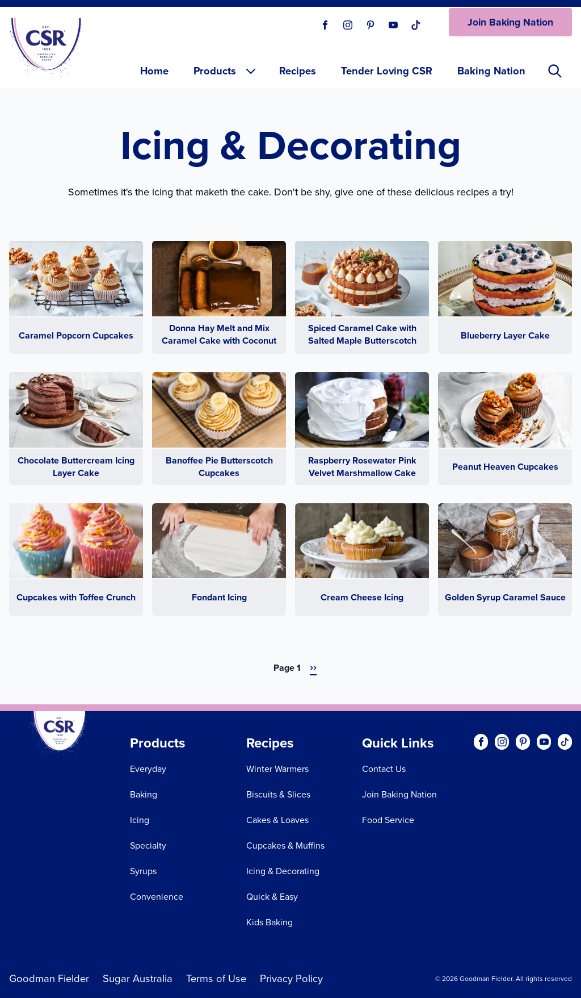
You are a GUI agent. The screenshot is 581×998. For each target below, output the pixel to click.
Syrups (143, 871)
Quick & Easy (272, 896)
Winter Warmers (277, 768)
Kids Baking (269, 922)
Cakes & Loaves (277, 819)
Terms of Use (216, 978)
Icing (139, 819)
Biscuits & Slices (278, 794)
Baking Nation (491, 70)
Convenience (156, 896)
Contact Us (384, 768)
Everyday (148, 768)
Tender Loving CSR (386, 70)
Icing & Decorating (282, 871)
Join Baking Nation (510, 22)
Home (154, 70)
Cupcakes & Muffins (285, 845)
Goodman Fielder (49, 978)
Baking (143, 794)
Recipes (297, 70)
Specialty (148, 845)
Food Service (388, 819)
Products (225, 70)
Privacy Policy (291, 978)
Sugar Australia (137, 978)
